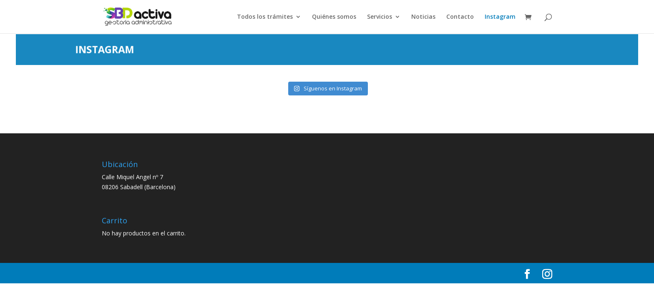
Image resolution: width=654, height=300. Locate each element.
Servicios (379, 17)
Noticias (423, 17)
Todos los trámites (265, 17)
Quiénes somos (334, 17)
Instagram (500, 17)
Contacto (460, 17)
